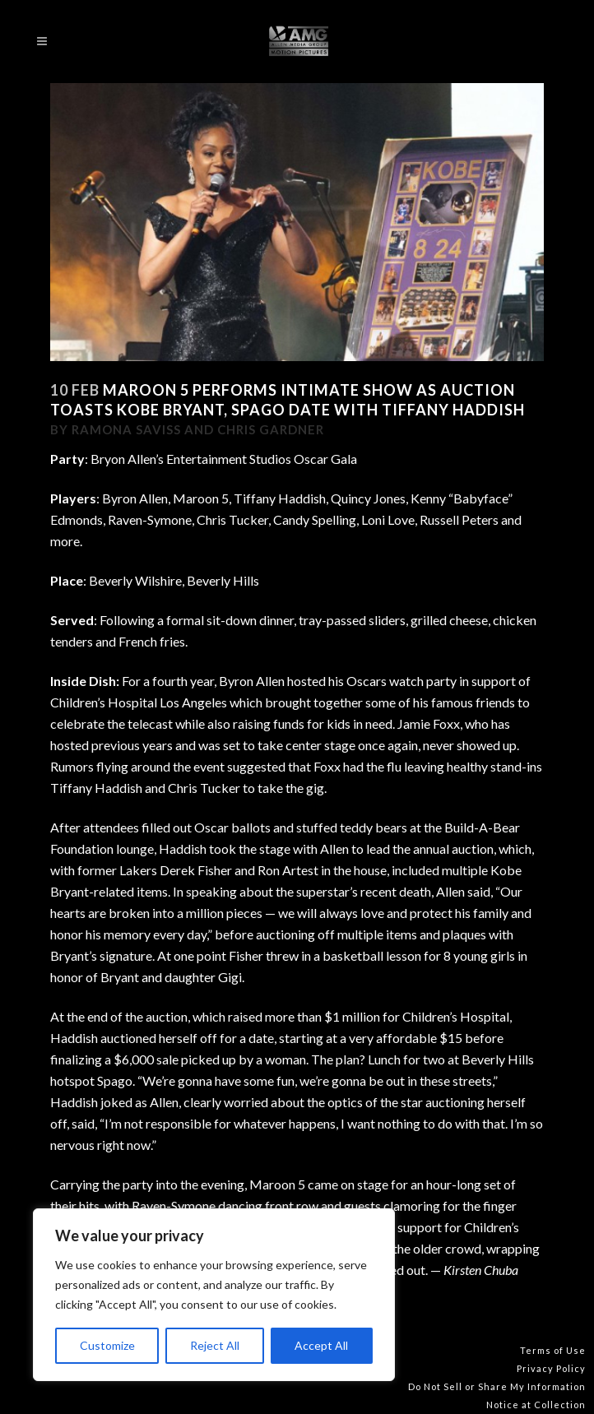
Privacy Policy (551, 1368)
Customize (107, 1345)
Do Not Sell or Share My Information (497, 1386)
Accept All (321, 1345)
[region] (214, 1294)
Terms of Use (553, 1350)
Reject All (214, 1345)
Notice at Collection (536, 1404)
